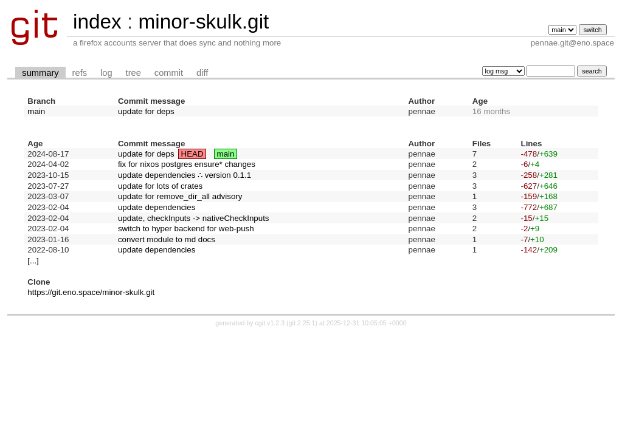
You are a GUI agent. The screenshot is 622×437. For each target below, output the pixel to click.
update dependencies (156, 207)
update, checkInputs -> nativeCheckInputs (193, 218)
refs (79, 73)
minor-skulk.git (203, 21)
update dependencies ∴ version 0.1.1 (184, 175)
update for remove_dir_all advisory (180, 196)
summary (40, 73)
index (97, 21)
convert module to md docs (166, 239)
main (36, 111)
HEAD (192, 153)
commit (168, 73)
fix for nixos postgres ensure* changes (186, 164)
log (106, 73)
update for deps (146, 111)
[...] (33, 260)
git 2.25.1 (302, 323)
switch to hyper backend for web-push (186, 228)
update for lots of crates (160, 186)
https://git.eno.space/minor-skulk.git (90, 292)
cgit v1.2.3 (270, 323)
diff (202, 73)
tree (133, 73)
